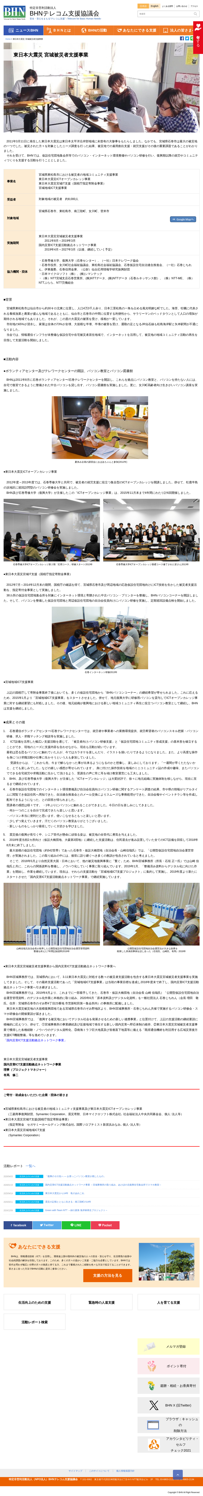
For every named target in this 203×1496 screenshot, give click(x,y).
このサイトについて (99, 1471)
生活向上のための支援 (34, 1302)
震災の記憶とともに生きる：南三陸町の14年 (68, 1201)
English (154, 6)
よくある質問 (167, 6)
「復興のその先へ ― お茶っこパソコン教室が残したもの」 (75, 1176)
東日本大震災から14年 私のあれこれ (64, 1193)
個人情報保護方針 (125, 1471)
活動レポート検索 (35, 1322)
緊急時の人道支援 (102, 1302)
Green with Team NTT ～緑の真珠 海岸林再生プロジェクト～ (77, 1210)
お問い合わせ (181, 6)
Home (8, 39)
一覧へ (30, 1166)
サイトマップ (75, 1471)
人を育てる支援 (168, 1302)
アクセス (194, 6)
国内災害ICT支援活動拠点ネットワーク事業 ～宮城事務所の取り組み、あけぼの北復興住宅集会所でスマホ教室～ (103, 1184)
